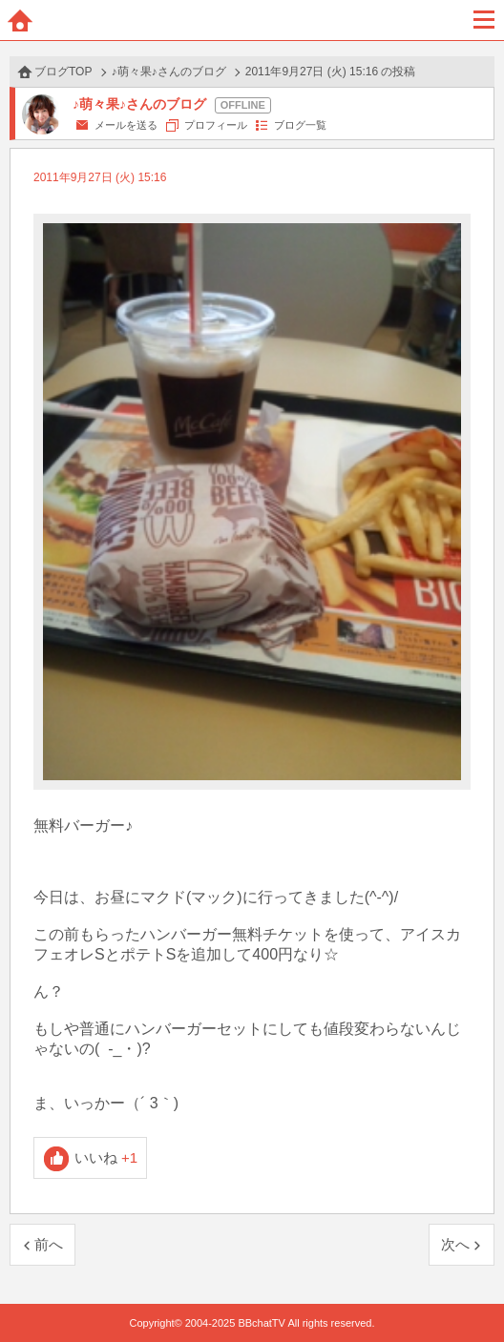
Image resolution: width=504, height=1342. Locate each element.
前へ (48, 1244)
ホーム (20, 20)
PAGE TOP (470, 1291)
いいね (106, 1157)
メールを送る (126, 125)
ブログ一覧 (300, 125)
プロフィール (215, 125)
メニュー (484, 20)
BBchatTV (252, 20)
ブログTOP (63, 71)
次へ (455, 1244)
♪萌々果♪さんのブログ (169, 71)
